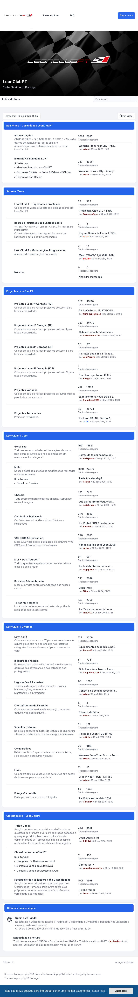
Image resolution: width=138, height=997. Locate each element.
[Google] (24, 962)
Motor (18, 467)
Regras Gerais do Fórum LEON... (98, 233)
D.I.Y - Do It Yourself (26, 559)
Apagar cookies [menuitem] (122, 962)
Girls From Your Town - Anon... (97, 669)
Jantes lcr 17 (86, 864)
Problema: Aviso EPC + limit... (96, 210)
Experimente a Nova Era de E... (97, 396)
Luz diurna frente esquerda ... (96, 501)
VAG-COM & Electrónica (28, 538)
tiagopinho (88, 569)
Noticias (19, 272)
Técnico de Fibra (89, 712)
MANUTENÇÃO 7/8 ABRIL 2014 (97, 255)
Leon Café (20, 636)
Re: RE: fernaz (87, 889)
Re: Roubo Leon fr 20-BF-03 (95, 733)
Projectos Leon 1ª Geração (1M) (33, 303)
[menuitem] (50, 15)
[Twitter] (18, 962)
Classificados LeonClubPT (30, 852)
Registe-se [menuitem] (126, 15)
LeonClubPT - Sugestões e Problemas (37, 204)
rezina (86, 236)
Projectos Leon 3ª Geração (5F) (33, 346)
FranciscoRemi (90, 214)
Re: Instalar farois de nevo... (96, 566)
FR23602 (87, 612)
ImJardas (115, 941)
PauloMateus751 (91, 335)
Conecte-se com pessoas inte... (98, 690)
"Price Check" (23, 825)
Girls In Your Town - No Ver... (96, 776)
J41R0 (86, 421)
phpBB (29, 974)
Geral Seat (20, 446)
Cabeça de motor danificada (96, 332)
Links (17, 770)
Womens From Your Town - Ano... (98, 755)
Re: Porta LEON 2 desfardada (96, 523)
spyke (86, 548)
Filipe (85, 591)
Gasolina (33, 483)
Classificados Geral (44, 861)
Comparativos (22, 748)
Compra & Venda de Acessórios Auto (38, 870)
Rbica (86, 715)
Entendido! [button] (121, 990)
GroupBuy (22, 861)
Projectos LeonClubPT (19, 291)
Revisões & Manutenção (29, 581)
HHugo (86, 378)
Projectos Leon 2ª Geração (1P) (33, 325)
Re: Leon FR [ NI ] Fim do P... (95, 418)
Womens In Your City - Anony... (97, 171)
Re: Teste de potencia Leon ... (97, 609)
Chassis (19, 494)
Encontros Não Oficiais (29, 177)
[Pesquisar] (127, 99)
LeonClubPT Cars (17, 435)
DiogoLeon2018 (91, 400)
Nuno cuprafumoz (92, 314)
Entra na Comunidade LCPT (31, 158)
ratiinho (87, 737)
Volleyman (88, 458)
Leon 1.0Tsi (85, 587)
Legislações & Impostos (28, 682)
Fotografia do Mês (25, 793)
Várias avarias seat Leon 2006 (97, 544)
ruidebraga (88, 505)
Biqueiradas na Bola (26, 660)
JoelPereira (89, 357)
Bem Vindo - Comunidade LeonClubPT (29, 125)
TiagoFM (87, 801)
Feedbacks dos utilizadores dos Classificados (42, 879)
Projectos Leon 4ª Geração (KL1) (34, 368)
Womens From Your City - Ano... (97, 145)
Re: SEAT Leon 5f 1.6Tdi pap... (96, 353)
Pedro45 (87, 650)
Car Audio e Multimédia (28, 516)
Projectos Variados (25, 390)
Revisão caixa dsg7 (90, 478)
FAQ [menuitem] (69, 15)
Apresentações (23, 135)
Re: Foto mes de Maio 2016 (95, 798)
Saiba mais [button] (98, 990)
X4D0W (87, 841)
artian (86, 149)
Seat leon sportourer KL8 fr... (96, 375)
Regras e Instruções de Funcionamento (38, 222)
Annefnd (87, 526)
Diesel (20, 483)
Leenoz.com (94, 974)
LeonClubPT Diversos (19, 626)
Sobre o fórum (15, 191)
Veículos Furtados (25, 727)
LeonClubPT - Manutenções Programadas (39, 250)
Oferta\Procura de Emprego (31, 705)
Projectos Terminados (27, 413)
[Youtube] (21, 962)
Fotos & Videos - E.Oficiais (56, 172)
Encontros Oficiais (27, 172)
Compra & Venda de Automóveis (35, 865)
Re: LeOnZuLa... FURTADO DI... (97, 310)
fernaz (86, 893)
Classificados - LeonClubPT (23, 815)
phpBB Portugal (30, 978)
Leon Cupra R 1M (89, 837)
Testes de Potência (26, 602)
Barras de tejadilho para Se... (96, 454)
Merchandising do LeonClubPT (34, 167)
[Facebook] (16, 962)
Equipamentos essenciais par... (97, 646)
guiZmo (87, 258)
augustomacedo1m (92, 868)
